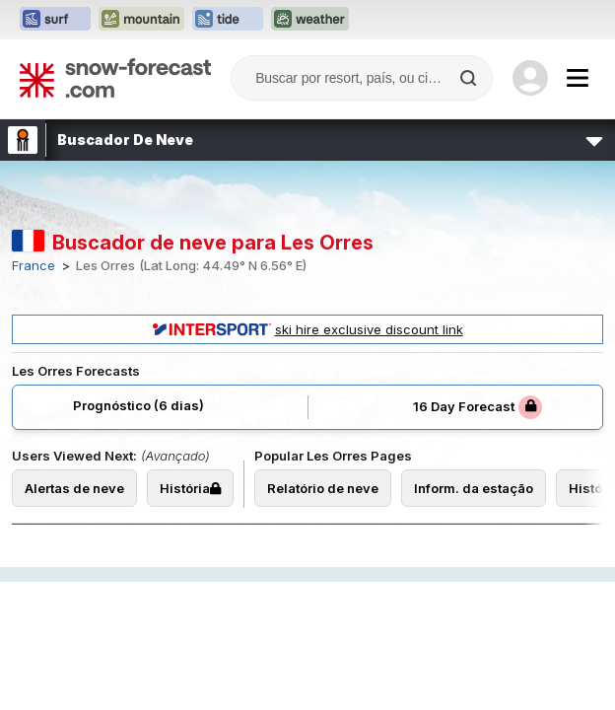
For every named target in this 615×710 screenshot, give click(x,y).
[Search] (470, 78)
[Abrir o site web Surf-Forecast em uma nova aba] (55, 20)
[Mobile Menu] (577, 78)
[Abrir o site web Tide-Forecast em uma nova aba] (227, 20)
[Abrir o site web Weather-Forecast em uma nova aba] (310, 20)
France (33, 265)
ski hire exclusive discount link (308, 329)
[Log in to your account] (530, 78)
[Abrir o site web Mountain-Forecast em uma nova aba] (141, 20)
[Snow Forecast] (115, 78)
